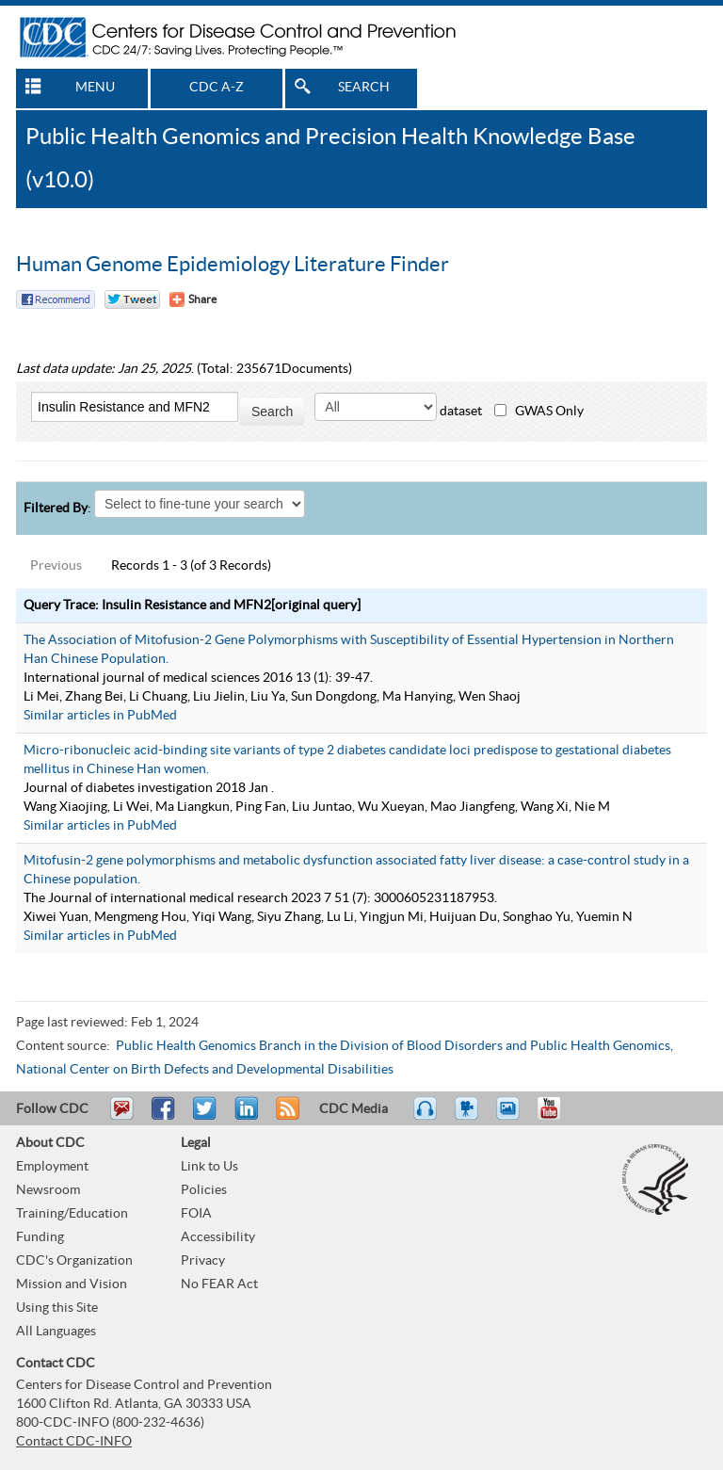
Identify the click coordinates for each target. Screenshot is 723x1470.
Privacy (203, 1261)
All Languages (56, 1331)
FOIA (196, 1213)
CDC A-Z (216, 87)
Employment (52, 1166)
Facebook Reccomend (55, 299)
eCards (512, 1117)
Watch (469, 1117)
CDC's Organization (74, 1261)
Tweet (205, 1117)
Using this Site (57, 1308)
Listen (426, 1117)
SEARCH (364, 87)
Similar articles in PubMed (100, 715)
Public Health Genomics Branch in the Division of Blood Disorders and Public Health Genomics (393, 1046)
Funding (40, 1237)
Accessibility (218, 1237)
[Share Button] (193, 299)
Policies (204, 1190)
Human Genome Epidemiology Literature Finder (232, 264)
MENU (95, 87)
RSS (285, 1117)
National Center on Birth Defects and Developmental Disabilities (205, 1069)
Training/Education (72, 1213)
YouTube (558, 1117)
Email (121, 1117)
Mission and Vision (71, 1284)
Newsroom (48, 1190)
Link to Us (209, 1166)
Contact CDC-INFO (74, 1441)
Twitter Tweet (132, 299)
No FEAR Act (219, 1284)
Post (244, 1117)
